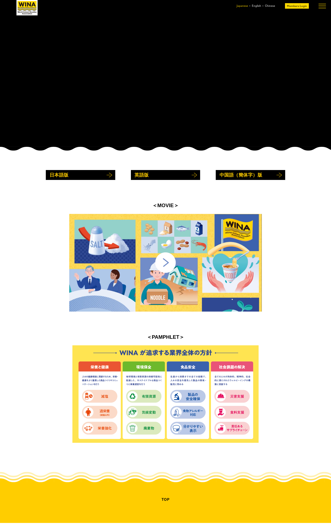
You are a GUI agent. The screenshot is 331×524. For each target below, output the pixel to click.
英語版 (141, 176)
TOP (165, 500)
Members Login (297, 6)
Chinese (270, 6)
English (256, 6)
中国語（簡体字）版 (241, 176)
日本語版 (59, 176)
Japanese (242, 6)
